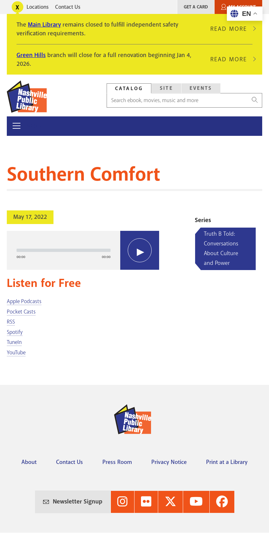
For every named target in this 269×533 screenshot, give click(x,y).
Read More (231, 29)
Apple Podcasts (24, 301)
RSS (11, 321)
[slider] (64, 250)
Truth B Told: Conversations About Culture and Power (221, 248)
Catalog (129, 88)
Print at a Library (227, 462)
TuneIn (14, 342)
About (29, 462)
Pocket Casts (21, 311)
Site (166, 88)
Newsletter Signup (77, 501)
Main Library (44, 25)
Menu (33, 126)
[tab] (129, 88)
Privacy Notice (169, 462)
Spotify (15, 332)
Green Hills (31, 55)
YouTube (16, 352)
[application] (83, 250)
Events (201, 88)
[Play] (139, 250)
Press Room (117, 462)
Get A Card (196, 7)
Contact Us (67, 7)
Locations (38, 7)
